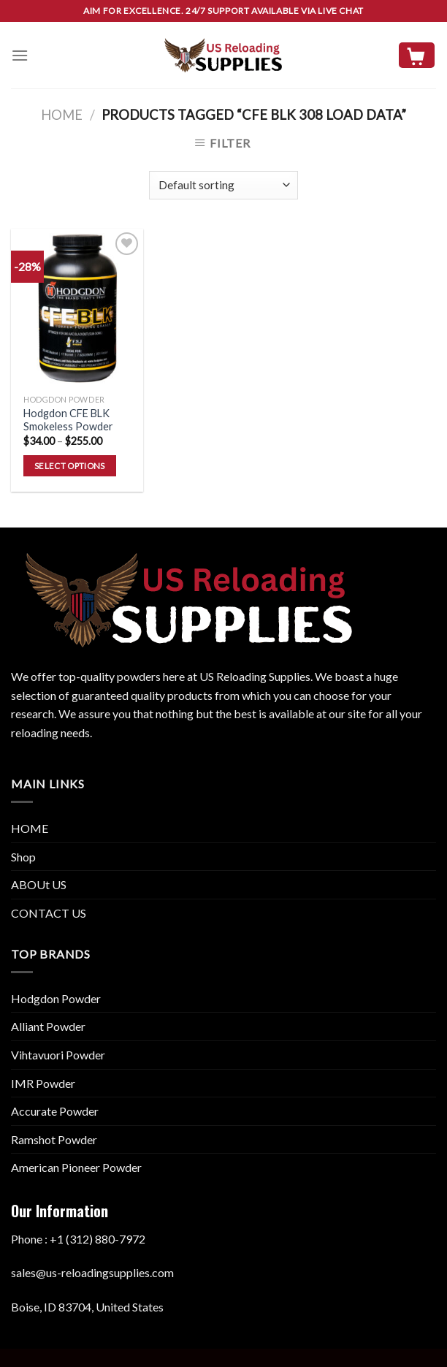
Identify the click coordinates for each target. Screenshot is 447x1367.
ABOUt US (38, 884)
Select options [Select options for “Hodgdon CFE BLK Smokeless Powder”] (69, 466)
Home (62, 115)
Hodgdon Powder (56, 998)
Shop (23, 857)
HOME (29, 828)
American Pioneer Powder (76, 1167)
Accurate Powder (55, 1111)
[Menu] (19, 55)
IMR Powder (43, 1083)
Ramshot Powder (54, 1139)
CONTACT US (48, 913)
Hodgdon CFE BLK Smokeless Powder (68, 420)
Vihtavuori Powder (58, 1055)
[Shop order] (223, 185)
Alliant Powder (48, 1026)
